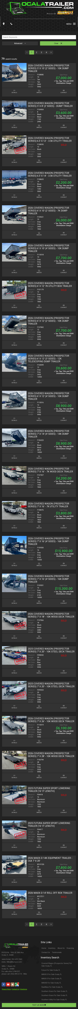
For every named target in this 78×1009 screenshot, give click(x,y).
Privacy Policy (6, 989)
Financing (70, 948)
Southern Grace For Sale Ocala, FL (54, 991)
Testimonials (57, 952)
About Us (61, 948)
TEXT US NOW (39, 1005)
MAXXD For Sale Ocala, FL (51, 983)
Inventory (51, 948)
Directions (23, 989)
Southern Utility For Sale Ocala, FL (54, 1000)
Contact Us (15, 989)
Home (44, 948)
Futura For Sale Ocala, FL (51, 970)
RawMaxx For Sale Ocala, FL (52, 987)
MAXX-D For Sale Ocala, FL (52, 974)
